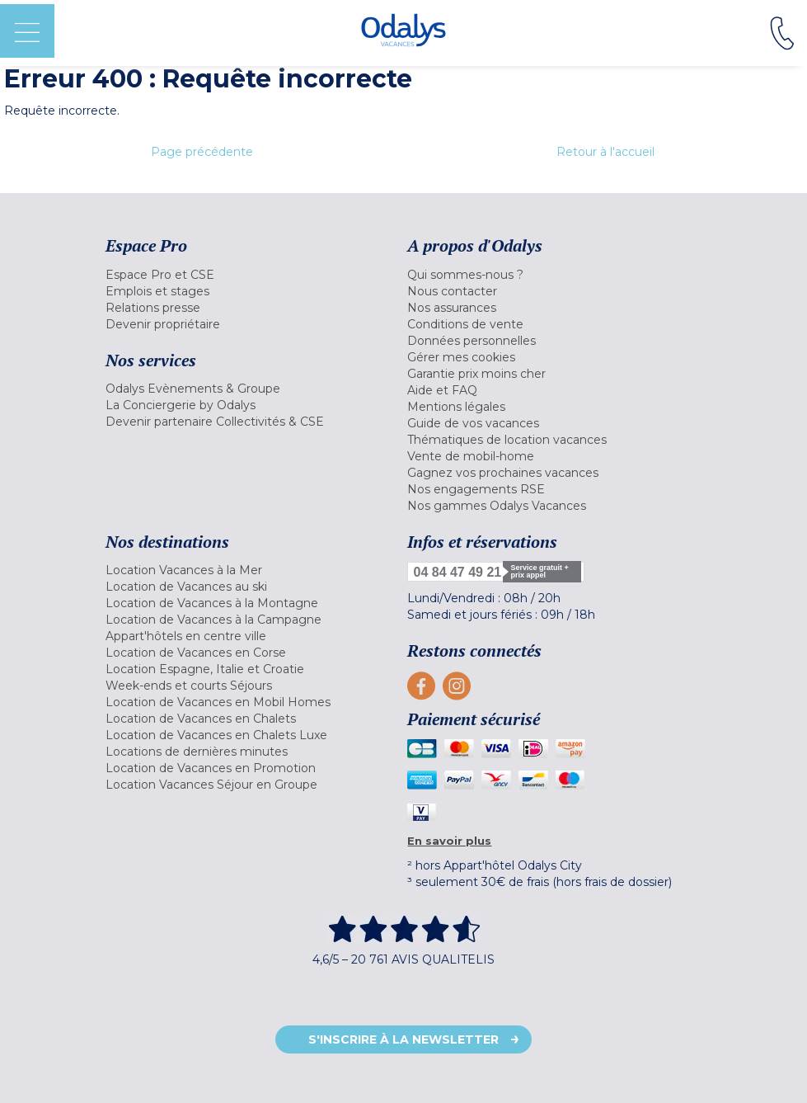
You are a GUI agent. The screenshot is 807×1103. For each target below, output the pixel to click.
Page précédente (202, 151)
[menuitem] (252, 274)
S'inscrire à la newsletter (403, 1039)
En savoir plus (449, 840)
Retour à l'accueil (605, 151)
